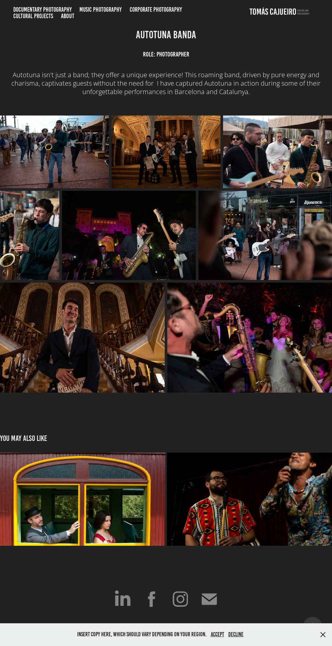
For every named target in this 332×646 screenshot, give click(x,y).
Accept (217, 634)
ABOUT (67, 15)
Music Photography (100, 9)
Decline (235, 634)
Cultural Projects (33, 16)
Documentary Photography (42, 9)
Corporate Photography (156, 9)
